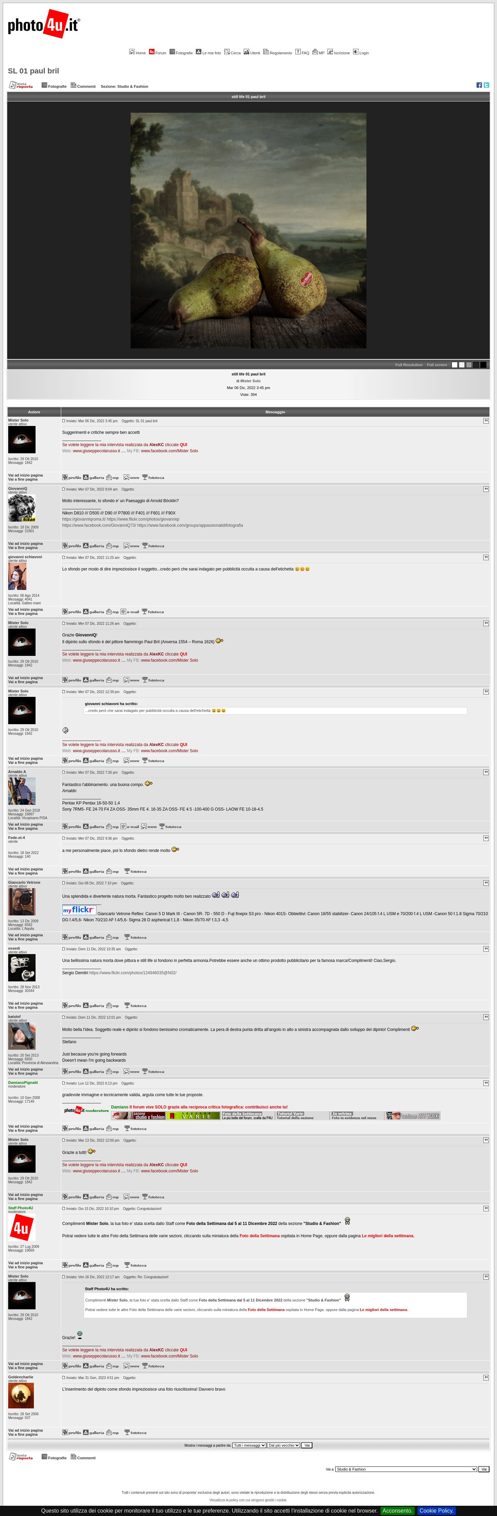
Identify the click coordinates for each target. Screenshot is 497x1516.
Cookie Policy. (436, 1511)
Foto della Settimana (260, 1236)
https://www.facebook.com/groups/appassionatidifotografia (190, 525)
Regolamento (277, 53)
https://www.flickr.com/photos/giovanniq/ (143, 519)
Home (137, 53)
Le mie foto (208, 53)
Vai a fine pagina (23, 479)
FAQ (302, 53)
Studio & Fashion (132, 86)
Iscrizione (338, 53)
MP (318, 53)
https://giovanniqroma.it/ (84, 519)
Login (361, 53)
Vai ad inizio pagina (25, 475)
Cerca (232, 53)
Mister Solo (250, 381)
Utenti (252, 53)
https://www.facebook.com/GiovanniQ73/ (99, 525)
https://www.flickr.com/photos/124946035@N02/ (132, 972)
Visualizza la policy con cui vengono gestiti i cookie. (248, 1500)
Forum (157, 53)
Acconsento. (397, 1511)
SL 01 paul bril (33, 71)
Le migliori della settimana (387, 1236)
